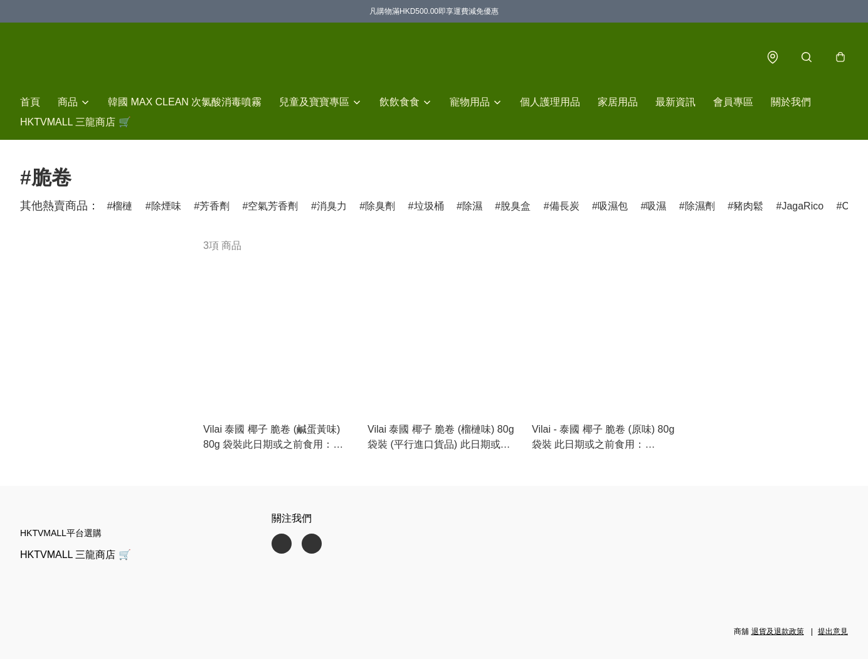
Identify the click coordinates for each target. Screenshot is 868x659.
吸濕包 (613, 206)
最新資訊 (675, 102)
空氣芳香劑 (273, 206)
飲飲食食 (399, 102)
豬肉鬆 (748, 206)
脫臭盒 (515, 206)
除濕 (472, 206)
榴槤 (122, 206)
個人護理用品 (550, 102)
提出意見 (833, 631)
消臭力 (332, 206)
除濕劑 (700, 206)
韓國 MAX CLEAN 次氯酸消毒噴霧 (185, 102)
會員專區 (733, 102)
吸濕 (656, 206)
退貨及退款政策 (777, 631)
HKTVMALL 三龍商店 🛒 (75, 122)
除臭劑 (380, 206)
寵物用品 (470, 102)
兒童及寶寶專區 (314, 102)
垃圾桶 (429, 206)
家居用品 (618, 102)
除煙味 (166, 206)
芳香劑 (214, 206)
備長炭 (564, 206)
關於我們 (791, 102)
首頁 (30, 102)
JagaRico (802, 206)
